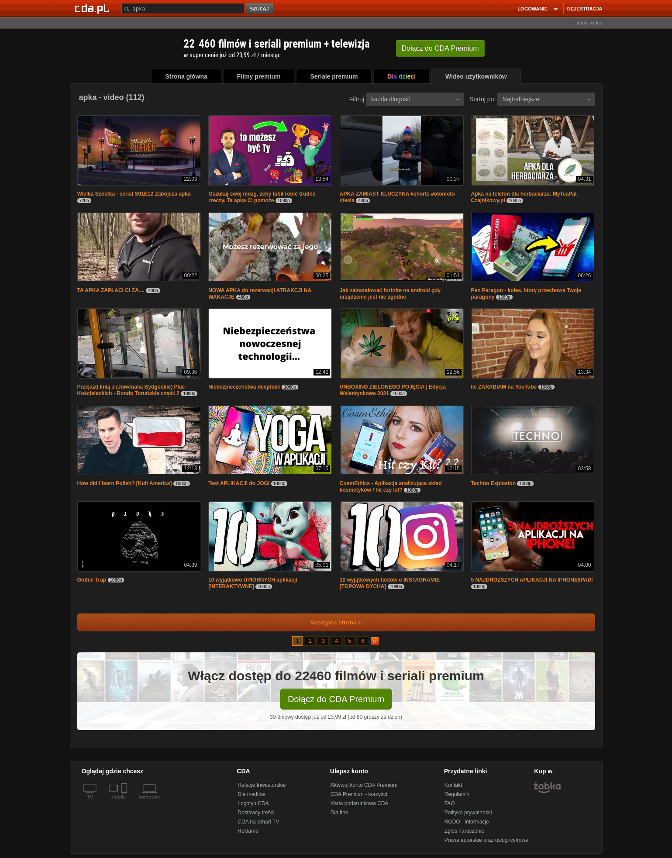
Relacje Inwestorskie (262, 785)
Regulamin (457, 794)
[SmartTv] (125, 802)
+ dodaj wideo (587, 22)
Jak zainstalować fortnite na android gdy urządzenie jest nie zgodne (390, 293)
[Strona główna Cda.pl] (93, 8)
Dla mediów (251, 794)
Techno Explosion (493, 483)
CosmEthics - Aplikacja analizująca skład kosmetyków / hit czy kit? (391, 486)
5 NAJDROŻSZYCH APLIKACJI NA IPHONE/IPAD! (532, 580)
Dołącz (440, 48)
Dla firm (339, 813)
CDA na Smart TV (258, 822)
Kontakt (453, 785)
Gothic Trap (92, 580)
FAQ (450, 803)
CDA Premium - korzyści (359, 794)
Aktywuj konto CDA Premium (364, 785)
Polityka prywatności (468, 813)
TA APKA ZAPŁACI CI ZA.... (111, 290)
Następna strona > (330, 622)
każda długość (415, 99)
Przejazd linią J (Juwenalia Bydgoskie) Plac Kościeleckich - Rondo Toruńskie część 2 (131, 390)
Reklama (248, 831)
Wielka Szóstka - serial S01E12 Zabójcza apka (134, 194)
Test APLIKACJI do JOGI (238, 483)
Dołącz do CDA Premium (336, 699)
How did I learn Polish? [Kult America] (124, 483)
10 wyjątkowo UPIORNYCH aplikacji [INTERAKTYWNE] (252, 583)
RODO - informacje (467, 822)
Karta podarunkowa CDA (360, 803)
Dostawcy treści (256, 813)
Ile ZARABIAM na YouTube (504, 387)
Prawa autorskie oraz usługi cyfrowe (486, 840)
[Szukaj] (183, 8)
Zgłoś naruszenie (464, 831)
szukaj (260, 9)
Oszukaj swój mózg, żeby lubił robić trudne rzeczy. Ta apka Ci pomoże (261, 197)
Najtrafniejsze (547, 99)
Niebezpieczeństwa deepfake (244, 387)
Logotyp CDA (253, 803)
